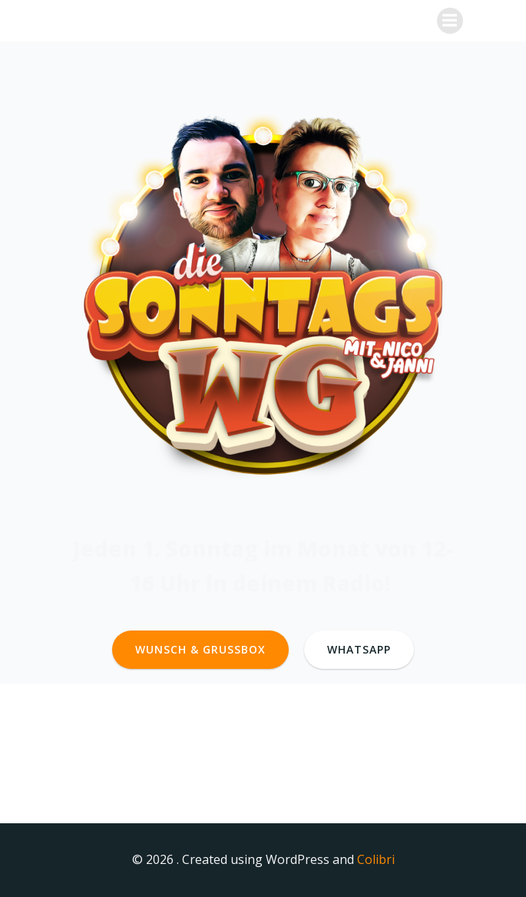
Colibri (376, 859)
